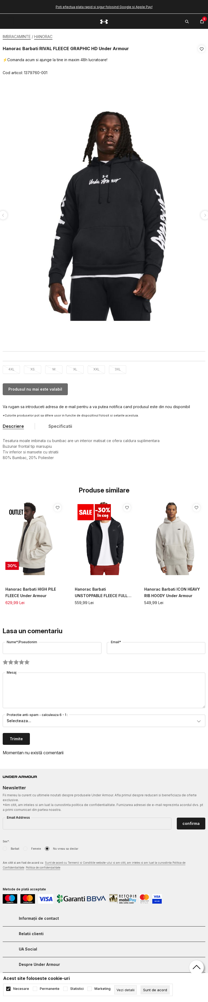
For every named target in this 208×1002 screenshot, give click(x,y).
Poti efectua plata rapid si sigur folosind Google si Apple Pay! (104, 7)
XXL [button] (96, 368)
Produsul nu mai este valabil (35, 387)
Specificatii (60, 424)
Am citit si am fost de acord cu (94, 863)
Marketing (102, 988)
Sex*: (6, 839)
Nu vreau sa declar (65, 847)
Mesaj (11, 671)
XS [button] (32, 368)
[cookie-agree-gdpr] (155, 989)
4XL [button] (11, 368)
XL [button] (75, 368)
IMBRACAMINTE (17, 36)
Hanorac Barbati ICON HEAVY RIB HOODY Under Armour (172, 590)
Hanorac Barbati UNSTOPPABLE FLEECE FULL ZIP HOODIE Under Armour (101, 591)
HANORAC (43, 36)
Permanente (49, 988)
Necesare (21, 988)
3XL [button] (118, 368)
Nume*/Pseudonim (22, 640)
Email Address (18, 816)
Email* (116, 640)
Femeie (36, 847)
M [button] (53, 368)
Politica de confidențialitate (43, 865)
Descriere (13, 424)
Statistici (77, 988)
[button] (201, 61)
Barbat (15, 847)
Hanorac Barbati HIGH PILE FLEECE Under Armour (30, 590)
